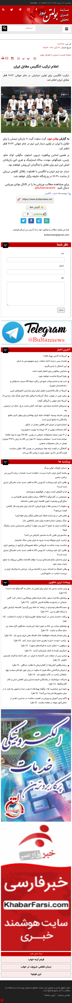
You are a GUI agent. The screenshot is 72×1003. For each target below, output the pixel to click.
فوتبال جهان (45, 55)
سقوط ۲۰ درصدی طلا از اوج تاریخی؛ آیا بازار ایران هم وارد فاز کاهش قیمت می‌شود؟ (36, 508)
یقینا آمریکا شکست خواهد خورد (52, 376)
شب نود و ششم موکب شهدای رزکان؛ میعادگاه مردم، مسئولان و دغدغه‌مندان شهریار (38, 383)
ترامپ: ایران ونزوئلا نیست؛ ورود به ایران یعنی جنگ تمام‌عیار (41, 540)
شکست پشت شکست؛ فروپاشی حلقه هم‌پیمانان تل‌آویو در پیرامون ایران (35, 545)
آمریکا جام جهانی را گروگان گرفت (52, 401)
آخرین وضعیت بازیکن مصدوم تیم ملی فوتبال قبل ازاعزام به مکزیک (41, 36)
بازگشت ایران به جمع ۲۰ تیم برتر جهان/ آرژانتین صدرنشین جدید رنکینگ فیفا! (35, 528)
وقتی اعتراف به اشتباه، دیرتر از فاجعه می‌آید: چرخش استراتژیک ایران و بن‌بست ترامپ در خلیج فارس (36, 571)
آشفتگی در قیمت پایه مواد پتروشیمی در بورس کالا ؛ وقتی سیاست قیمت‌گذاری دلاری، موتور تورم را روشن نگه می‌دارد (38, 451)
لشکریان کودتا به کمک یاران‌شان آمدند (46, 650)
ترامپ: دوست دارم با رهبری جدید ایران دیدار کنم (40, 640)
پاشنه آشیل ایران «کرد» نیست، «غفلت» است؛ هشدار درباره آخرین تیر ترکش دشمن (35, 475)
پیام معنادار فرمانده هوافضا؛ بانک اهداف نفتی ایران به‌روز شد (36, 635)
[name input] (36, 259)
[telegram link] (39, 220)
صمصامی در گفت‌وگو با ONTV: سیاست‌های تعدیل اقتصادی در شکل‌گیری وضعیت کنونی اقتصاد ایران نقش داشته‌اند (39, 499)
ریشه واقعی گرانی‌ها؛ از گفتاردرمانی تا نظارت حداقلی (39, 665)
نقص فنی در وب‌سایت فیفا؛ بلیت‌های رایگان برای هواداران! (41, 515)
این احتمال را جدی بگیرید (55, 366)
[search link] (4, 28)
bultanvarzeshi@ (45, 188)
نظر (62, 277)
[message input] (36, 294)
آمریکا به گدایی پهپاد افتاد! (55, 356)
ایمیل (61, 265)
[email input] (36, 272)
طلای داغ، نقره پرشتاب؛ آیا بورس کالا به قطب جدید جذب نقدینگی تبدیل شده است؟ (35, 484)
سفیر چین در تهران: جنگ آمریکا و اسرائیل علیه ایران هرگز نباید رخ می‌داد (34, 395)
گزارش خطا (36, 207)
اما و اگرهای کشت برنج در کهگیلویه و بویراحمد (46, 492)
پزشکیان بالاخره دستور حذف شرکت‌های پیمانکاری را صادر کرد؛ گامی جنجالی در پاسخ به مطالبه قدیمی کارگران (37, 600)
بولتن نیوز (53, 139)
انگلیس (48, 193)
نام (62, 253)
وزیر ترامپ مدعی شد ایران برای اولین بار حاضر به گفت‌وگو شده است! (36, 591)
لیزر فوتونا (36, 974)
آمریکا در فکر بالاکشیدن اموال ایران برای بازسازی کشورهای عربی (38, 390)
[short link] (37, 199)
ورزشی (55, 55)
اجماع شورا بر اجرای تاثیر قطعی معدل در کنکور (46, 424)
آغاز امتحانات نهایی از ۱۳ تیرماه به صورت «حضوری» (44, 429)
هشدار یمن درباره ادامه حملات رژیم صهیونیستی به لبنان (42, 361)
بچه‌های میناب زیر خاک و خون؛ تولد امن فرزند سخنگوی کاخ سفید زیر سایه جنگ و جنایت (36, 628)
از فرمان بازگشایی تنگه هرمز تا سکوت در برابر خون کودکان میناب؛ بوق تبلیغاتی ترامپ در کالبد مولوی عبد (36, 672)
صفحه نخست (65, 55)
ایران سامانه (50, 995)
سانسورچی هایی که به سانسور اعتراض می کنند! (45, 535)
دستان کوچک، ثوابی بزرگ (55, 468)
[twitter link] (23, 220)
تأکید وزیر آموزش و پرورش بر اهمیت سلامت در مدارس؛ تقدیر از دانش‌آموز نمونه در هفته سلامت (38, 700)
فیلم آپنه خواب (36, 960)
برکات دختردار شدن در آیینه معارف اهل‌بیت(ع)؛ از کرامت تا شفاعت (35, 619)
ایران (55, 193)
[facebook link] (31, 220)
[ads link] (36, 332)
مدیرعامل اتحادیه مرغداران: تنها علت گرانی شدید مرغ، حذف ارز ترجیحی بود (35, 408)
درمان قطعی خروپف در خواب (36, 967)
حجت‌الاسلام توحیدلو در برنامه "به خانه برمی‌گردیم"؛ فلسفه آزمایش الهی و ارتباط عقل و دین (35, 609)
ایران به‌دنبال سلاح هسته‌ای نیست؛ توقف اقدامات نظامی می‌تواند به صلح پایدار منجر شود (35, 562)
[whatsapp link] (47, 220)
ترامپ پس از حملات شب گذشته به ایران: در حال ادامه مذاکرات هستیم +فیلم (35, 658)
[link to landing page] (53, 15)
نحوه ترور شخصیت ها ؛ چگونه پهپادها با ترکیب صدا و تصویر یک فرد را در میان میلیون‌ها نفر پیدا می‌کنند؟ (34, 691)
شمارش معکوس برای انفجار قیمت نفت (49, 371)
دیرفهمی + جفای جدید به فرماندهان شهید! (44, 645)
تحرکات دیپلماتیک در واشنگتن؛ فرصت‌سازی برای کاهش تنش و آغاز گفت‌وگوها (37, 682)
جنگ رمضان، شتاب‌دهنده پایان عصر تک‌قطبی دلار (44, 520)
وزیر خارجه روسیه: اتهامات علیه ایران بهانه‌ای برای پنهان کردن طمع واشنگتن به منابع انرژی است (37, 417)
